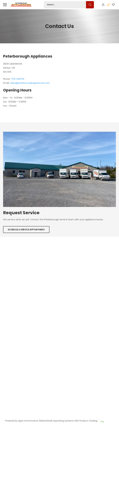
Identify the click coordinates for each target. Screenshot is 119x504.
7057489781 (17, 78)
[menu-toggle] (5, 5)
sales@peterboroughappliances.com (30, 83)
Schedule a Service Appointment (26, 229)
